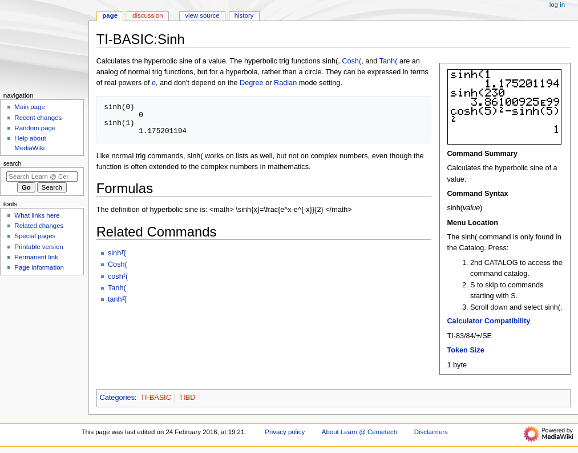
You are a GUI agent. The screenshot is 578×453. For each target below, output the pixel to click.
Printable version (38, 246)
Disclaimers (431, 431)
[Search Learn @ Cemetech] (42, 176)
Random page (34, 128)
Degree (252, 83)
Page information (39, 267)
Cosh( (351, 61)
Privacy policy (285, 431)
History (244, 15)
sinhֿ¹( (117, 253)
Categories (117, 398)
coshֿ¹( (118, 276)
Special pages (34, 235)
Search (12, 163)
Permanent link (36, 257)
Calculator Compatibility (488, 321)
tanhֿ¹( (117, 299)
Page (110, 15)
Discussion (147, 15)
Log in (557, 4)
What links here (36, 215)
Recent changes (38, 117)
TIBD (187, 398)
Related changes (38, 225)
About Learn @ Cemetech (359, 431)
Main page (29, 106)
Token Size (465, 350)
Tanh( (388, 61)
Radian (285, 83)
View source (202, 15)
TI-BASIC (155, 398)
